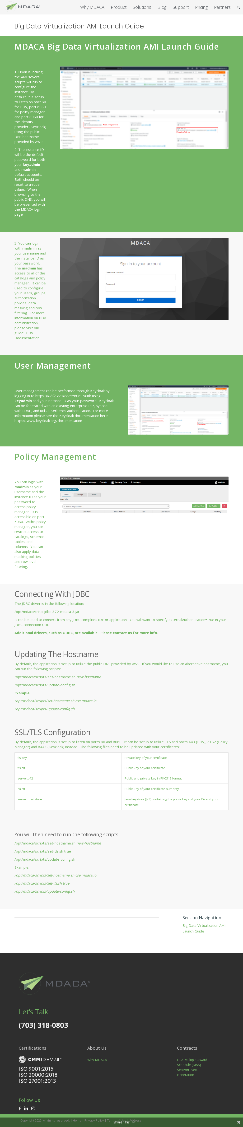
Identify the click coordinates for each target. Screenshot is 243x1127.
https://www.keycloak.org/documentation (48, 420)
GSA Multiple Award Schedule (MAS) (192, 1062)
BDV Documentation (26, 335)
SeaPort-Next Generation (187, 1072)
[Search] (238, 7)
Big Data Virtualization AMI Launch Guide (79, 26)
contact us (122, 632)
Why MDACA (97, 1059)
